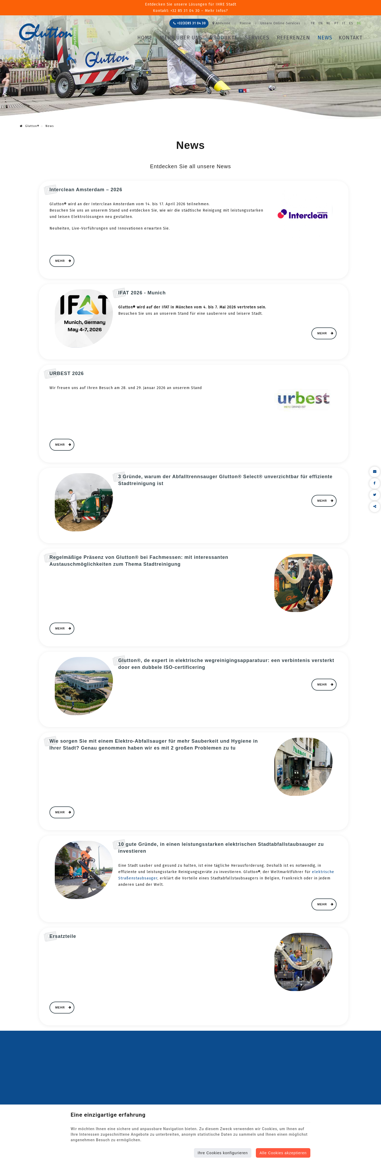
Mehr (60, 260)
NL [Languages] (328, 23)
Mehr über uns (181, 38)
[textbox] (193, 388)
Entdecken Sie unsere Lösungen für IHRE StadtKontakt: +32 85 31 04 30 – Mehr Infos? (190, 7)
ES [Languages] (351, 23)
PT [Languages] (336, 23)
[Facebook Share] (374, 483)
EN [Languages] (321, 23)
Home (144, 38)
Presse (245, 23)
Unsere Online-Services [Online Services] (280, 23)
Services (257, 38)
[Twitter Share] (374, 495)
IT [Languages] (344, 23)
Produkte (224, 38)
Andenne (221, 23)
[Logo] (46, 32)
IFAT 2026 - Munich (142, 292)
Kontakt (350, 38)
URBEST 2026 (66, 373)
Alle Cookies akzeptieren (283, 1153)
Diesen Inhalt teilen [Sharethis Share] (374, 506)
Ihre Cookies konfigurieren (223, 1153)
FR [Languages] (313, 23)
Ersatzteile (62, 936)
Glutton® (29, 126)
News (325, 38)
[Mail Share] (374, 472)
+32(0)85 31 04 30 (189, 23)
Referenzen (293, 38)
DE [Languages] (359, 23)
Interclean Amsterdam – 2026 (85, 189)
